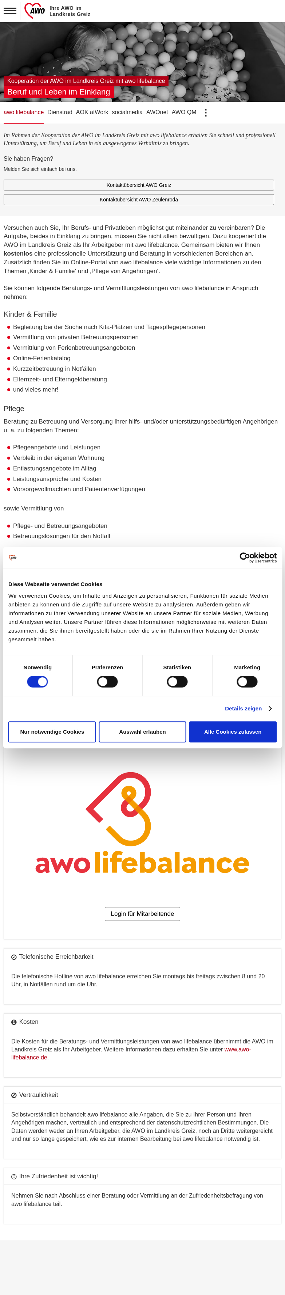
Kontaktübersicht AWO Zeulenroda (139, 200)
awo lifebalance (24, 112)
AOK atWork (92, 112)
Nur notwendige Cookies (52, 732)
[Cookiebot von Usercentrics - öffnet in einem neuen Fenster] (245, 557)
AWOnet (157, 112)
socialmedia (127, 112)
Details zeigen (243, 708)
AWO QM (184, 112)
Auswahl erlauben (142, 732)
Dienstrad (59, 112)
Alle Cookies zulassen (233, 732)
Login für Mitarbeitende (142, 913)
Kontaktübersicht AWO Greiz (139, 185)
